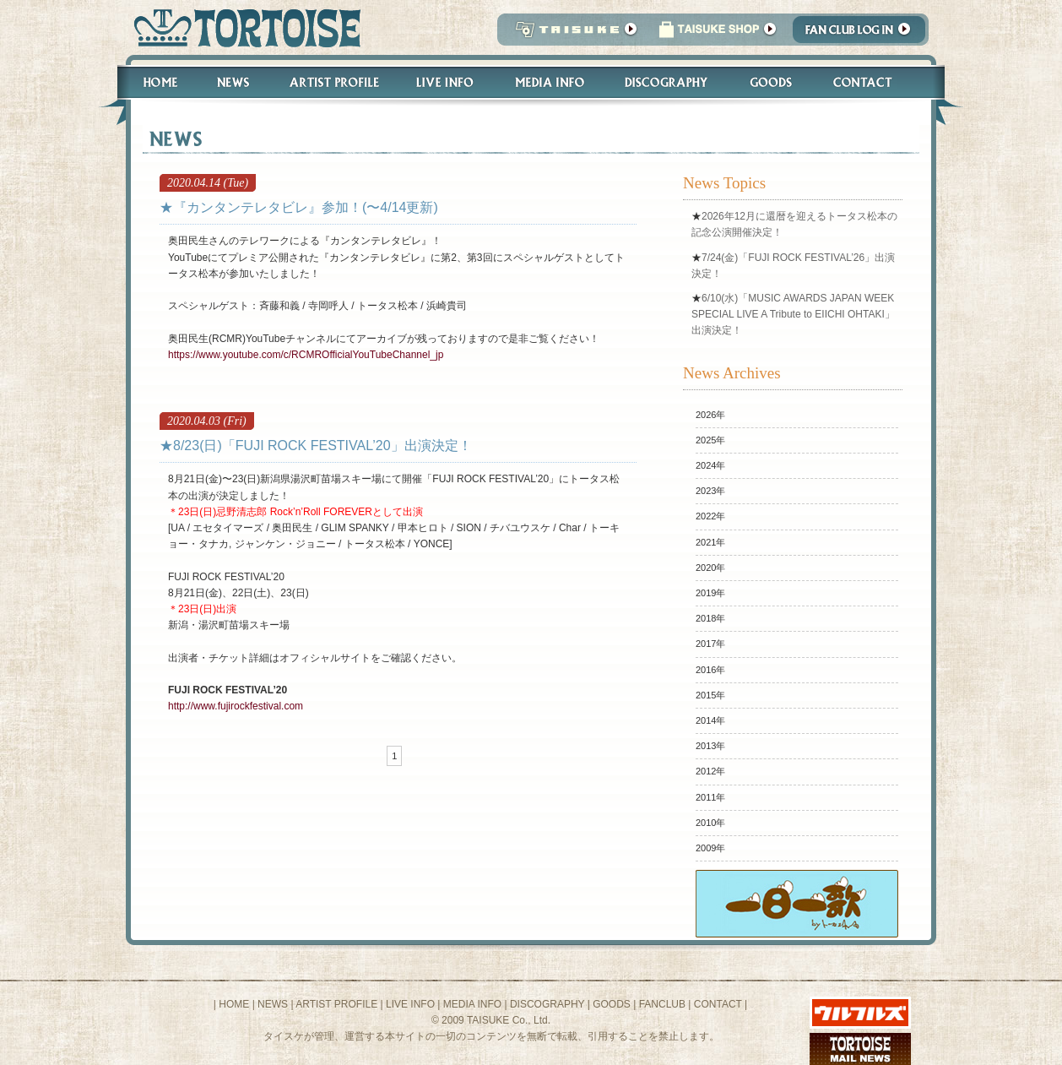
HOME (234, 1004)
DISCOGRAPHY (547, 1004)
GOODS (612, 1004)
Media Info (549, 82)
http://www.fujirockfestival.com (235, 706)
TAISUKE (572, 34)
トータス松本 (241, 27)
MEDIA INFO (472, 1004)
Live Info (445, 82)
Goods (773, 82)
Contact (871, 82)
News (232, 82)
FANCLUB (662, 1004)
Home (152, 82)
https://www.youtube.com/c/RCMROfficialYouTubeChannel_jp (305, 355)
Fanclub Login (863, 34)
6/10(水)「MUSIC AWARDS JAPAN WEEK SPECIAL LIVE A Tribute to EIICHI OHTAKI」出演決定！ (793, 314)
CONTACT (718, 1004)
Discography (667, 82)
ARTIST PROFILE (336, 1004)
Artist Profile (332, 82)
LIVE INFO (410, 1004)
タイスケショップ (717, 34)
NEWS (272, 1004)
